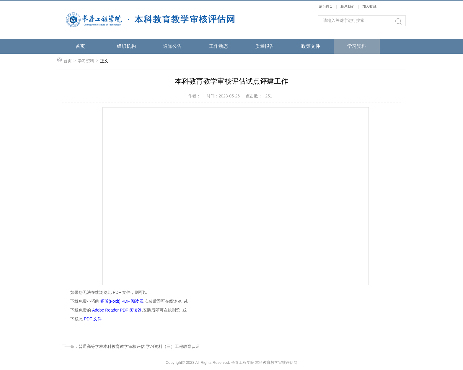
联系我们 (348, 6)
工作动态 (218, 46)
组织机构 (126, 46)
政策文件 (310, 46)
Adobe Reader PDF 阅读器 (117, 310)
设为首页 (326, 6)
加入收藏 (369, 6)
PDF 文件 (93, 319)
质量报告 (264, 46)
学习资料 (356, 46)
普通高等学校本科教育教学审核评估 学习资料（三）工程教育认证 (139, 346)
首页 (80, 46)
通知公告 (172, 46)
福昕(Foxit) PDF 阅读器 (121, 301)
